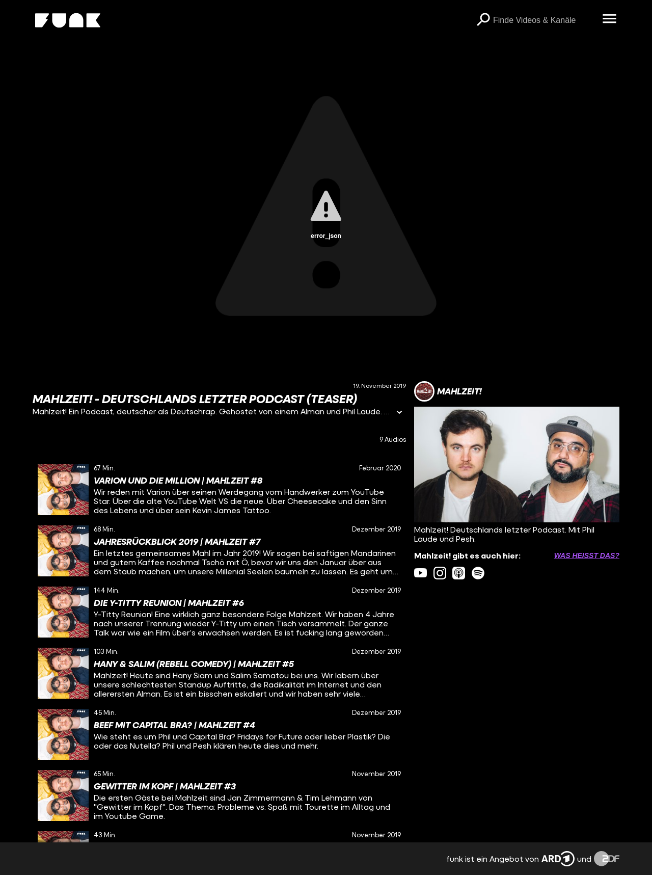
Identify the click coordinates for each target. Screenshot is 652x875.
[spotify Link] (478, 573)
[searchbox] (544, 20)
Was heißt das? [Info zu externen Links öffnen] (586, 555)
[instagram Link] (439, 573)
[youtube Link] (420, 573)
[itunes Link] (458, 573)
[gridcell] (219, 489)
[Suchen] (483, 20)
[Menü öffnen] (609, 19)
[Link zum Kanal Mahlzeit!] (448, 391)
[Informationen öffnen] (399, 413)
